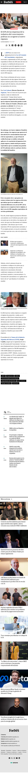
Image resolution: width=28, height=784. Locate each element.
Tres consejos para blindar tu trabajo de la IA (14, 636)
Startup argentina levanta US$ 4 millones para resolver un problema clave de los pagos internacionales (13, 609)
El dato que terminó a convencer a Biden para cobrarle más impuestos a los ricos (18, 244)
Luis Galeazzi (21, 380)
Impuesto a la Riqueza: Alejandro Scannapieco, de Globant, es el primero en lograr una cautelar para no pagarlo (18, 254)
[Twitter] (12, 758)
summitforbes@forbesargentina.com (11, 741)
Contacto (14, 750)
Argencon (10, 376)
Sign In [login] (25, 2)
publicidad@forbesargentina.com (12, 736)
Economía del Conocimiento (10, 378)
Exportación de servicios (9, 380)
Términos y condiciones (12, 752)
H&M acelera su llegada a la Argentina (16, 429)
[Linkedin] (19, 758)
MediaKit (3, 750)
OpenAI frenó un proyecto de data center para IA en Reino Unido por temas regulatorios (12, 551)
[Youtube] (17, 758)
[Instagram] (14, 758)
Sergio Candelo (6, 383)
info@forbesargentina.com (10, 739)
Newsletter (8, 750)
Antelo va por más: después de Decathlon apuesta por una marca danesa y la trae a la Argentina (15, 450)
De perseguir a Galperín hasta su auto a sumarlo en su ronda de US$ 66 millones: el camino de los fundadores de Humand (16, 438)
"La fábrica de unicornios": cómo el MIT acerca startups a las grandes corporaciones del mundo (14, 663)
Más (15, 412)
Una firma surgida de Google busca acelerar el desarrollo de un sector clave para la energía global (14, 719)
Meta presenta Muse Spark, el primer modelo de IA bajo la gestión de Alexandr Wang (13, 691)
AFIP (3, 376)
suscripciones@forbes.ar (12, 743)
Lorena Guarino (5, 41)
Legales (20, 752)
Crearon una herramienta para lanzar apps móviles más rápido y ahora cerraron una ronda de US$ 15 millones (14, 524)
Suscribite (18, 2)
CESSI (17, 376)
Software (15, 383)
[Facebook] (9, 758)
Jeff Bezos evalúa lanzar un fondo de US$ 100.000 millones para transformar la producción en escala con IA (13, 580)
